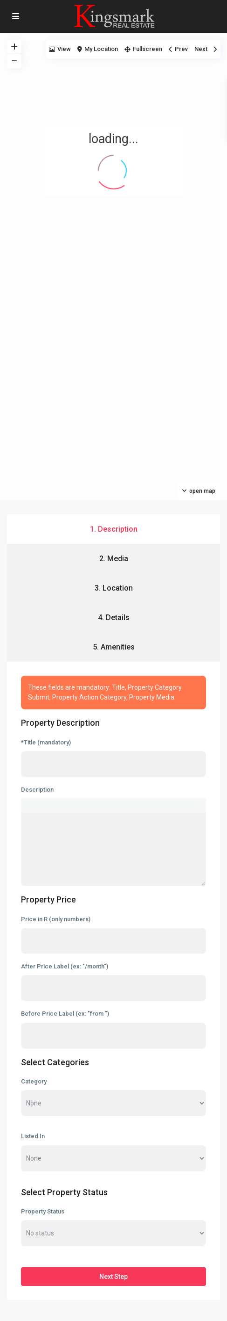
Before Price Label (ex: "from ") (65, 1013)
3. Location (114, 588)
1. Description (114, 529)
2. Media (113, 558)
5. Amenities (114, 646)
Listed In (33, 1136)
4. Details (114, 617)
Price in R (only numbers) (55, 919)
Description (37, 789)
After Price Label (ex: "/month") (64, 966)
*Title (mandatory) (46, 742)
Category (34, 1081)
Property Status (42, 1211)
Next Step (113, 1276)
